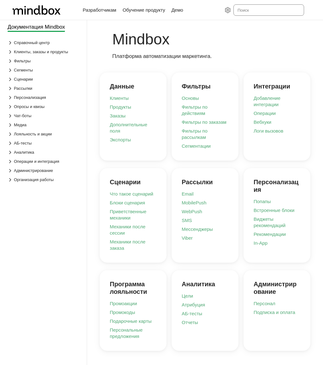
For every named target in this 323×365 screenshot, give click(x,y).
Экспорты (120, 139)
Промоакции (123, 303)
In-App (260, 243)
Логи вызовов (268, 131)
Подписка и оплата (274, 312)
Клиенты (119, 98)
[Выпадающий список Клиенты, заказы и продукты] (44, 51)
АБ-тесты (192, 313)
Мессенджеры (197, 229)
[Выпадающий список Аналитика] (44, 152)
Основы (190, 98)
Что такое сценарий (131, 194)
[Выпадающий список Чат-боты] (44, 115)
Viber (187, 238)
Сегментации (196, 146)
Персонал (264, 303)
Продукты (120, 107)
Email (188, 194)
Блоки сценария (127, 202)
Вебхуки (262, 122)
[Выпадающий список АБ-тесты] (44, 143)
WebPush (192, 211)
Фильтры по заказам (204, 122)
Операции (265, 113)
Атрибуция (193, 304)
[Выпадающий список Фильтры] (44, 61)
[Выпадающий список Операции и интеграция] (44, 161)
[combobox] (268, 10)
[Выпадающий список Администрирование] (44, 170)
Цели (187, 296)
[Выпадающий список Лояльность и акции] (44, 134)
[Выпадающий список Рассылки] (44, 88)
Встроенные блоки (274, 210)
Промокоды (122, 312)
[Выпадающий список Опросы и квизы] (44, 106)
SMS (187, 220)
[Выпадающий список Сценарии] (44, 79)
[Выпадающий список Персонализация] (44, 97)
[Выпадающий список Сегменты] (44, 70)
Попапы (262, 201)
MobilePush (194, 202)
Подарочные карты (131, 321)
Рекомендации (270, 234)
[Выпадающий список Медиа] (44, 124)
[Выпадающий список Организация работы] (44, 179)
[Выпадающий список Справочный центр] (44, 42)
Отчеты (190, 322)
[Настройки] (227, 10)
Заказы (118, 115)
